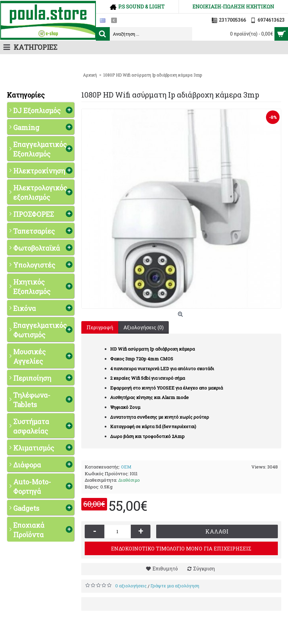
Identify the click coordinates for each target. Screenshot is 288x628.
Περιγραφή (99, 327)
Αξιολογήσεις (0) (143, 327)
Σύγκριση (204, 568)
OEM (126, 467)
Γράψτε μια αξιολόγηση (174, 586)
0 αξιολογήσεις (131, 586)
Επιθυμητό (165, 568)
